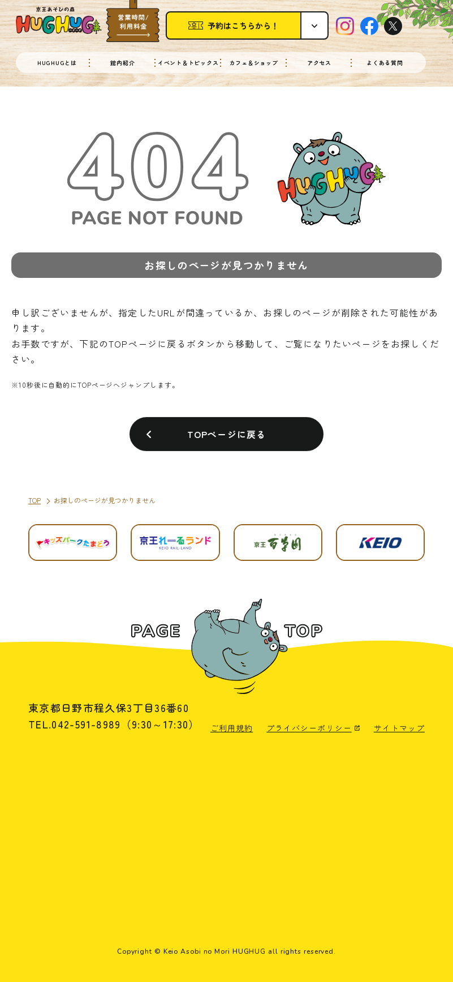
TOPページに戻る (226, 443)
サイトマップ (399, 727)
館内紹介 (122, 62)
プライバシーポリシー (309, 727)
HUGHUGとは (57, 62)
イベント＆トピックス (188, 62)
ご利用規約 (231, 727)
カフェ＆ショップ (254, 62)
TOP (34, 500)
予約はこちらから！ (244, 25)
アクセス (319, 62)
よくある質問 (384, 62)
